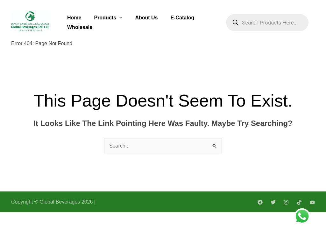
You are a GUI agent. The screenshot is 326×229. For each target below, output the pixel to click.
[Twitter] (273, 202)
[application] (119, 17)
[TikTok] (299, 202)
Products (108, 17)
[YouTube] (312, 202)
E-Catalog (183, 17)
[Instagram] (286, 202)
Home (74, 17)
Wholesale (79, 27)
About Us (146, 17)
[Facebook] (260, 202)
